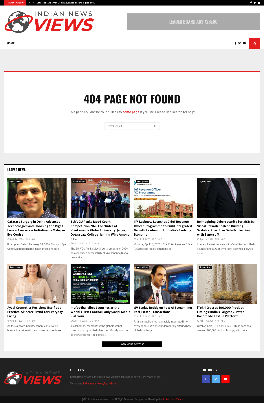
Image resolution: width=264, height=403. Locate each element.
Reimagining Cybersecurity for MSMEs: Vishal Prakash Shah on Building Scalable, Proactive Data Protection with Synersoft (225, 228)
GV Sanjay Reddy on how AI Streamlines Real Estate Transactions (163, 310)
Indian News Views (172, 399)
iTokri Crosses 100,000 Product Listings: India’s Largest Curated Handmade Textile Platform (221, 312)
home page (130, 112)
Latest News (16, 169)
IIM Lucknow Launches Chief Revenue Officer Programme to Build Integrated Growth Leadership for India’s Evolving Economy (163, 228)
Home (10, 43)
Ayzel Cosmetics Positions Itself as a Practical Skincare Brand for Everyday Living (35, 312)
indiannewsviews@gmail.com (100, 383)
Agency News (16, 181)
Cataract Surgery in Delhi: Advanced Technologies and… (65, 3)
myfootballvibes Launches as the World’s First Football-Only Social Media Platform (100, 312)
